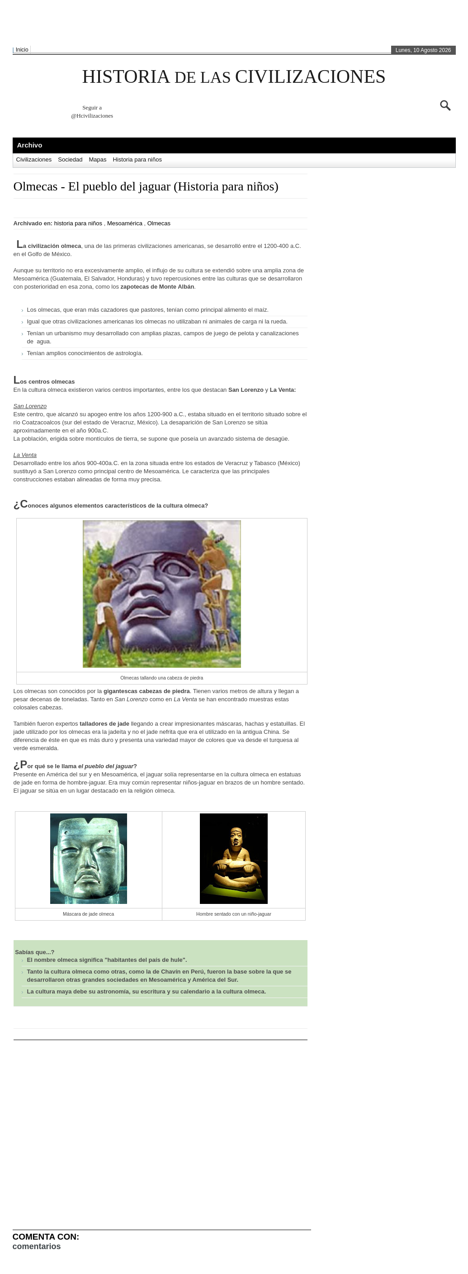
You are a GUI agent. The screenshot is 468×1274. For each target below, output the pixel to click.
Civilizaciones (34, 159)
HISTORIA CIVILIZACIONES (234, 76)
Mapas (97, 159)
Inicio (22, 50)
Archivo (30, 145)
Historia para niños (137, 159)
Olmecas (158, 223)
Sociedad (70, 159)
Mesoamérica (124, 223)
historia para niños (78, 223)
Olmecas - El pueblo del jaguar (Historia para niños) (146, 186)
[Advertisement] (232, 23)
